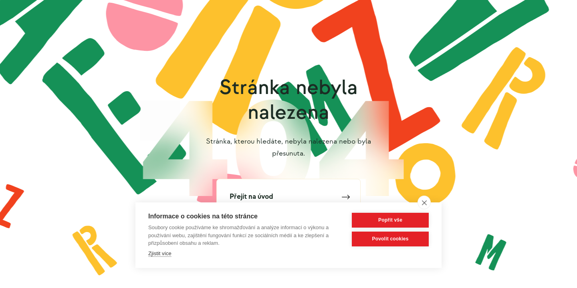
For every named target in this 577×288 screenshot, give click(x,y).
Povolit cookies (390, 239)
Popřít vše (390, 220)
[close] (424, 202)
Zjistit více (159, 253)
